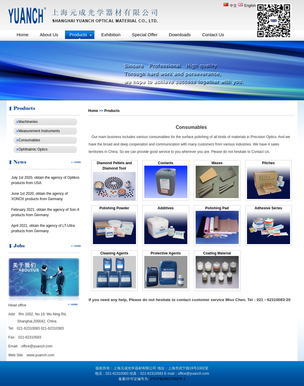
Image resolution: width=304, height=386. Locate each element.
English (247, 6)
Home (93, 111)
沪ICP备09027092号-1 (168, 379)
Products (112, 111)
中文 (231, 6)
